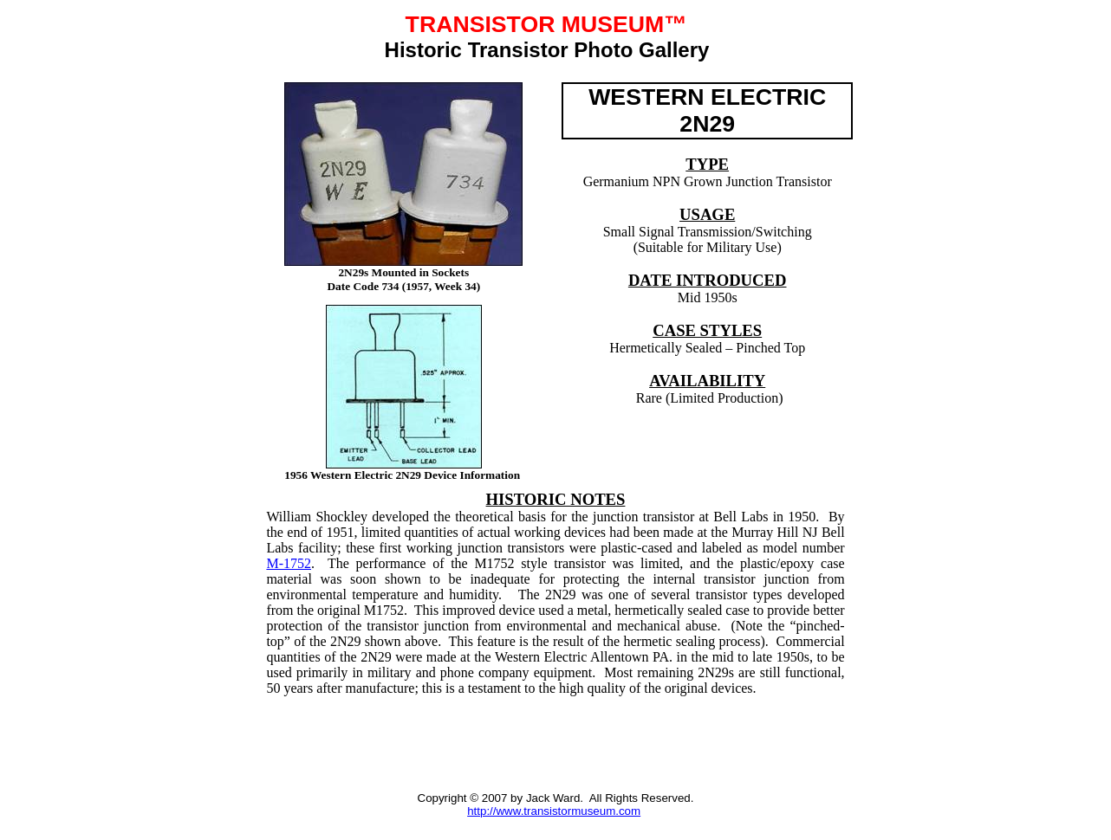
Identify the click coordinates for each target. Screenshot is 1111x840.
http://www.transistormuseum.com (553, 810)
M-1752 (288, 563)
